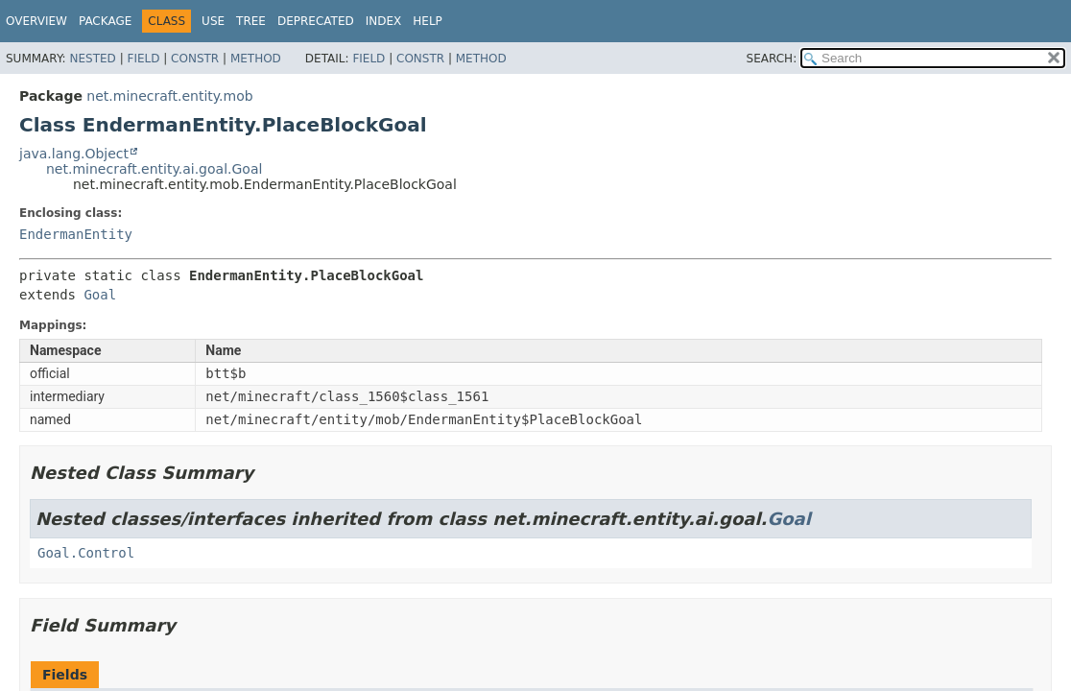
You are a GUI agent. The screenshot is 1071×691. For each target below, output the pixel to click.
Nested (92, 58)
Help (427, 21)
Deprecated (315, 21)
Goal (99, 294)
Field (143, 58)
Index (384, 21)
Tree (251, 21)
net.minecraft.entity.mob (169, 96)
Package (105, 21)
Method (255, 58)
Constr (195, 58)
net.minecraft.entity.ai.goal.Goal (154, 169)
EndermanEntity (75, 234)
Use (213, 21)
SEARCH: (772, 58)
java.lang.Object (74, 153)
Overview (36, 21)
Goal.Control (85, 552)
